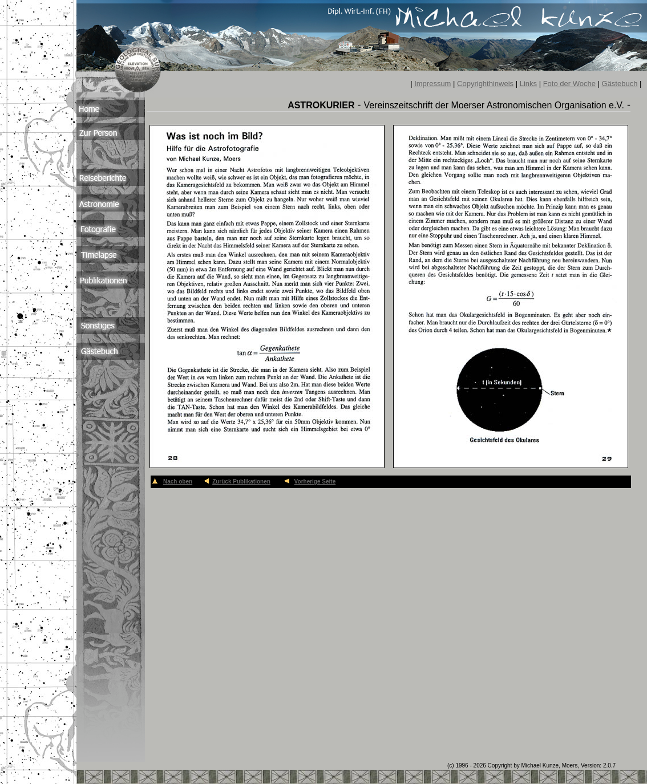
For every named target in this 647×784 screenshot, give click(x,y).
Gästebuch (620, 83)
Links (528, 83)
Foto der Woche (569, 83)
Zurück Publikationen (241, 481)
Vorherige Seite (315, 481)
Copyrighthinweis (485, 83)
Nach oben (177, 481)
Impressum (432, 83)
